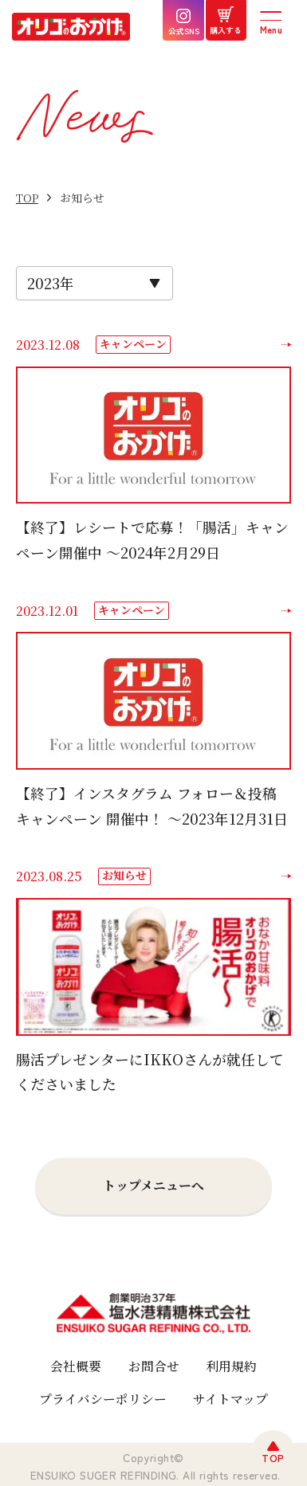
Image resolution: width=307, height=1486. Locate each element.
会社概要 (75, 1362)
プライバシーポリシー (103, 1395)
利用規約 (231, 1362)
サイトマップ (230, 1395)
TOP (273, 1453)
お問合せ (153, 1362)
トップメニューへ (153, 1181)
